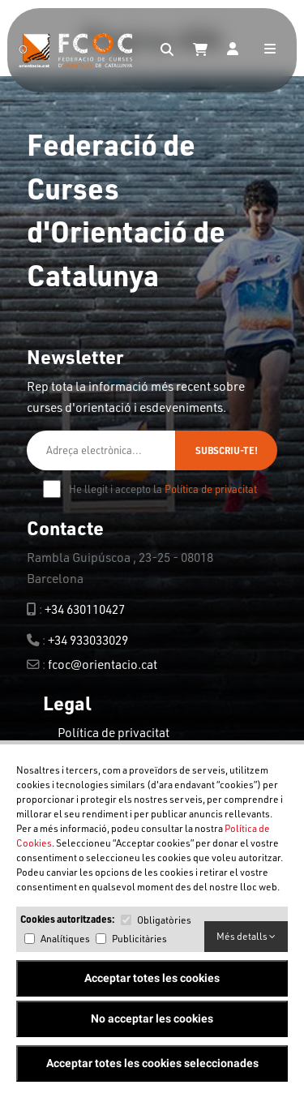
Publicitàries (139, 939)
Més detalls (246, 936)
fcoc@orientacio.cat (102, 664)
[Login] (232, 50)
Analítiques (65, 939)
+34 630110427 (85, 609)
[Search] (167, 50)
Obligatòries (164, 920)
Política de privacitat (211, 488)
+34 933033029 (88, 640)
